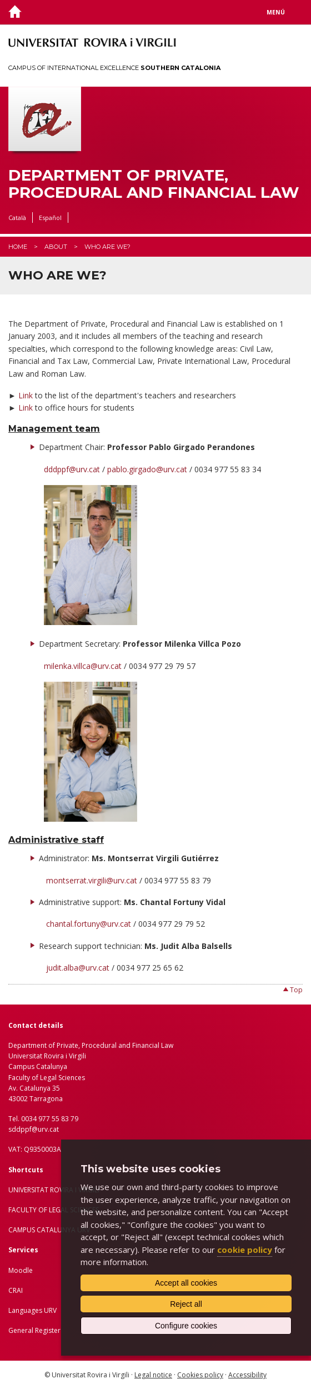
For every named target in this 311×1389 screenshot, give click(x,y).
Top (296, 990)
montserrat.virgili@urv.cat (91, 880)
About (55, 247)
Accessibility (247, 1375)
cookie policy (244, 1249)
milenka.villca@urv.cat (83, 666)
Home (17, 247)
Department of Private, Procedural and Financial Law (153, 184)
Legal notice (153, 1375)
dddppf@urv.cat (72, 469)
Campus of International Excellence (114, 68)
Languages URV (32, 1310)
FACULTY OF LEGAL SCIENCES (53, 1210)
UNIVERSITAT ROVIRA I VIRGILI (53, 1190)
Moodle (20, 1270)
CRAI (15, 1290)
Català (17, 217)
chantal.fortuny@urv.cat (88, 923)
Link (26, 395)
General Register (34, 1330)
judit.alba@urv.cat (77, 967)
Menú (276, 12)
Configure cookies (186, 1325)
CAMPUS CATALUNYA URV (49, 1230)
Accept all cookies (186, 1282)
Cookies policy (200, 1375)
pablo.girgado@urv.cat (147, 469)
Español (50, 217)
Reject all (186, 1304)
